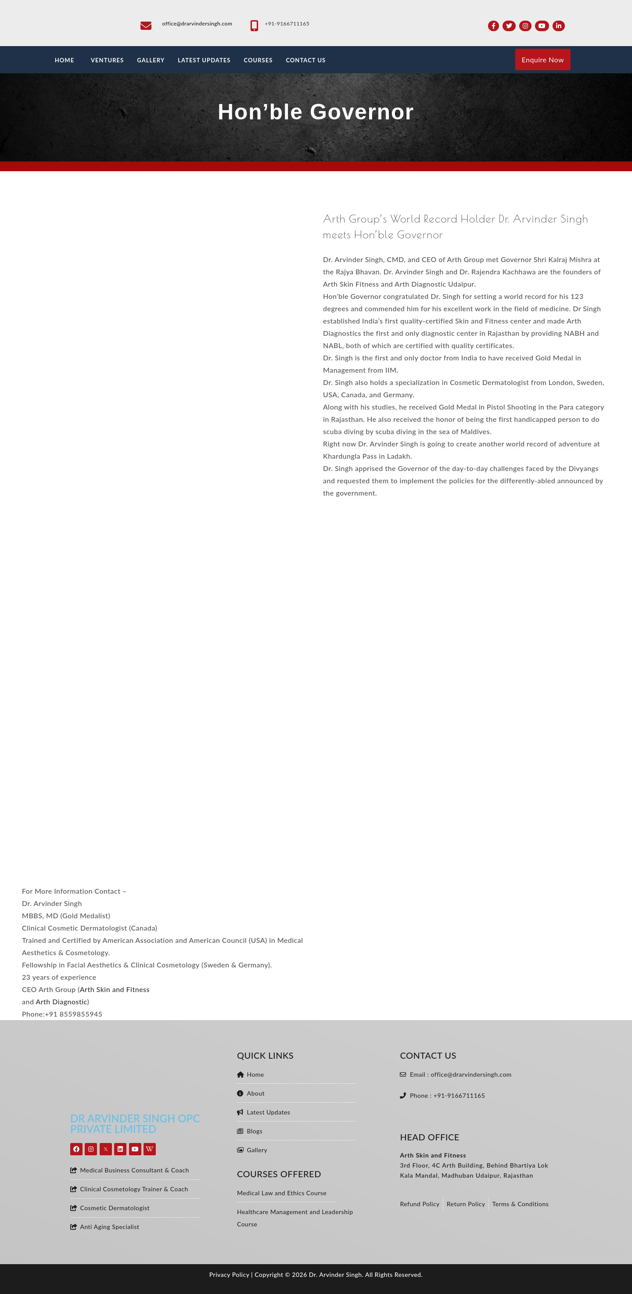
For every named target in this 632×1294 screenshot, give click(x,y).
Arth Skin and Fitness (115, 989)
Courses (258, 60)
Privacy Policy (229, 1274)
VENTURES (107, 60)
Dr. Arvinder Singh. (336, 1274)
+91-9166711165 (287, 23)
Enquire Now (543, 59)
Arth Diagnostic (61, 1001)
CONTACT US (306, 60)
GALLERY (151, 60)
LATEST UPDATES (204, 60)
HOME (64, 60)
